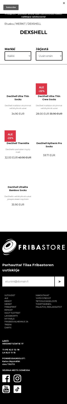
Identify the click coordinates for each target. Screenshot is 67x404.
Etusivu (9, 23)
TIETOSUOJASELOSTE (46, 301)
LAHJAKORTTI (11, 316)
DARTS (8, 327)
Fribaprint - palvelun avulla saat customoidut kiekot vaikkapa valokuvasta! (33, 15)
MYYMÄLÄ (9, 319)
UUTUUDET (10, 295)
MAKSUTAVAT (42, 295)
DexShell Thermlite (18, 143)
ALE (6, 298)
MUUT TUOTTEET (12, 313)
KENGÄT (9, 310)
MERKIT (8, 304)
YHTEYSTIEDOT (43, 298)
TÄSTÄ (11, 364)
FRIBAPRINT (10, 307)
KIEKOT (8, 301)
